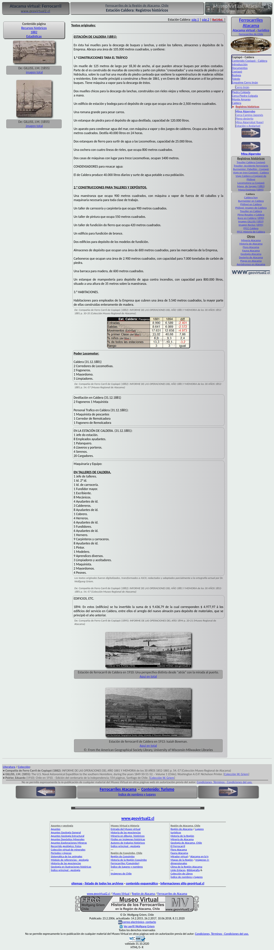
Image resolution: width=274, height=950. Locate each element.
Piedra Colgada (241, 92)
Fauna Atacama (251, 250)
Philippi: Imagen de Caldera (251, 207)
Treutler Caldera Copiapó (251, 162)
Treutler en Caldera (251, 211)
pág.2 (205, 20)
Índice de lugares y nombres (127, 866)
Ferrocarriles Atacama (118, 789)
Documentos (240, 68)
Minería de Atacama (182, 839)
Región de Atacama (181, 829)
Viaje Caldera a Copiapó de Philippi (251, 177)
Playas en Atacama (251, 261)
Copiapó (237, 71)
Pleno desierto (244, 118)
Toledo (236, 79)
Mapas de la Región (181, 860)
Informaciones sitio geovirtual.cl (182, 883)
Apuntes (55, 829)
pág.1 (195, 20)
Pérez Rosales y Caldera (250, 214)
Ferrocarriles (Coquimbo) (125, 863)
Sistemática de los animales (66, 856)
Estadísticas (34, 36)
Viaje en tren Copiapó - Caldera (251, 172)
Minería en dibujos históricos (128, 836)
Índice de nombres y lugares (137, 794)
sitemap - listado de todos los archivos (97, 883)
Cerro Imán (242, 87)
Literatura (9, 767)
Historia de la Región (182, 836)
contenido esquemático (142, 883)
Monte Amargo (241, 99)
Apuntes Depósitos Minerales (67, 839)
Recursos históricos (34, 28)
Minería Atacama (251, 240)
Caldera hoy (251, 197)
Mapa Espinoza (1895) (251, 189)
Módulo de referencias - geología (69, 860)
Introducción (240, 64)
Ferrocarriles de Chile (251, 34)
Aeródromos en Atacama (251, 264)
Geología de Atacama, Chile (186, 842)
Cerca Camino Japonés (249, 115)
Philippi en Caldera (251, 204)
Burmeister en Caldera (251, 201)
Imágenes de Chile (121, 873)
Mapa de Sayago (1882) (251, 186)
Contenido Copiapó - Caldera (249, 61)
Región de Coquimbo (123, 856)
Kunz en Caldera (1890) (251, 218)
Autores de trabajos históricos (128, 842)
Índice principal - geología (65, 870)
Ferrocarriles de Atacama (172, 893)
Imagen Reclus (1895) (251, 225)
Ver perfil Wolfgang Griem (137, 926)
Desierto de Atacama (251, 257)
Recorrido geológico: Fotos (66, 846)
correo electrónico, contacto (139, 922)
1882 (34, 32)
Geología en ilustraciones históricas (71, 866)
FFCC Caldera (250, 228)
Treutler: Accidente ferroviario (251, 165)
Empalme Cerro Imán (245, 82)
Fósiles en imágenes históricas (128, 839)
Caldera (236, 103)
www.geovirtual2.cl (137, 818)
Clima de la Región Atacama (186, 866)
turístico (263, 30)
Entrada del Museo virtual (125, 829)
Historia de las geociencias (66, 863)
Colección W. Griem (236, 774)
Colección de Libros (181, 873)
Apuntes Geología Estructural (67, 836)
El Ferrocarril (177, 846)
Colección (24, 767)
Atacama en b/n (199, 856)
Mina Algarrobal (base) (250, 122)
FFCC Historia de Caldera (251, 231)
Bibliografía (193, 870)
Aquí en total (148, 676)
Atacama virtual (244, 30)
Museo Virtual (120, 893)
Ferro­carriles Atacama (251, 22)
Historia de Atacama (250, 243)
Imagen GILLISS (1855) (251, 221)
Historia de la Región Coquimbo (129, 860)
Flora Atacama (251, 247)
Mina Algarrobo (251, 154)
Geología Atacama (251, 254)
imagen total (34, 72)
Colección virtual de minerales (68, 849)
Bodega (236, 75)
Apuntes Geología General (66, 832)
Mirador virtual (179, 856)
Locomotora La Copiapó (250, 183)
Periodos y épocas (61, 853)
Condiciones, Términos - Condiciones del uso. (224, 782)
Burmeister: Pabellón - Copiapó (251, 169)
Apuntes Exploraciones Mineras (69, 842)
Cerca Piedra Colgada (245, 96)
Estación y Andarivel (248, 126)
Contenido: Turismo (157, 789)
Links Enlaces (177, 870)
